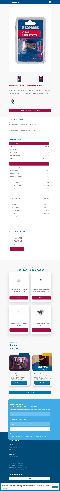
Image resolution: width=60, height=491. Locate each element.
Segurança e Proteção (47, 354)
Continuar (55, 486)
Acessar (29, 478)
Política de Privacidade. (43, 486)
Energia (10, 451)
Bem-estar (11, 449)
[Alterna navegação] (50, 2)
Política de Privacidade (34, 436)
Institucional (24, 354)
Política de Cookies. (5, 488)
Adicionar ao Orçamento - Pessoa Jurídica (30, 110)
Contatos (11, 454)
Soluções (11, 445)
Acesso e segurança (13, 447)
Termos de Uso (46, 436)
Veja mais (19, 297)
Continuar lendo (18, 382)
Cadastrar (30, 428)
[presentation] (8, 78)
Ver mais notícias (30, 392)
